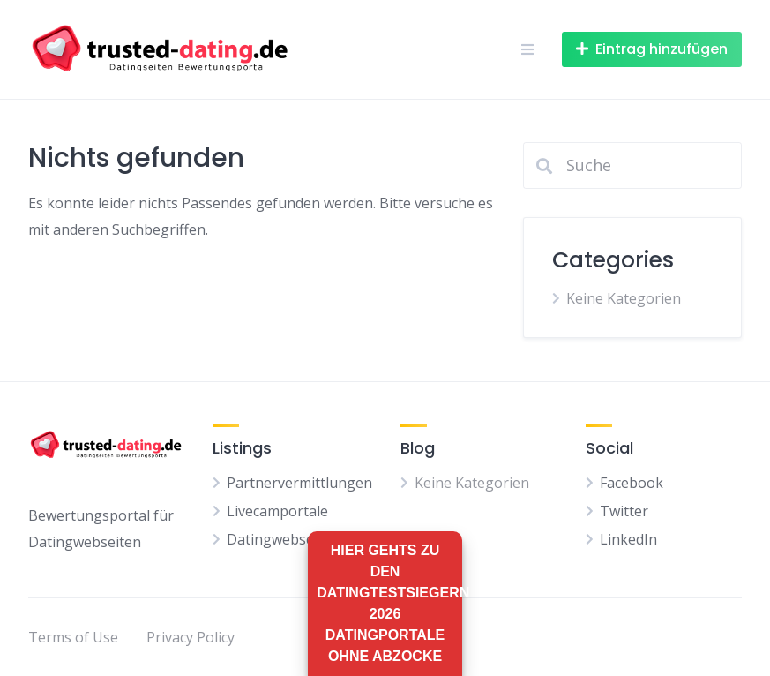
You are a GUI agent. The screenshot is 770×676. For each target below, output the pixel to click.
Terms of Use (73, 637)
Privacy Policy (190, 637)
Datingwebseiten (283, 539)
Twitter (624, 511)
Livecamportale (277, 511)
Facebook (631, 482)
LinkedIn (628, 539)
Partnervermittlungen (299, 482)
